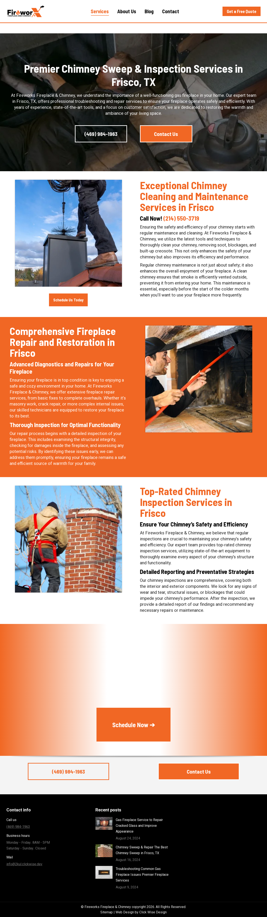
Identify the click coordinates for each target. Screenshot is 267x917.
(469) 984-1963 (233, 5)
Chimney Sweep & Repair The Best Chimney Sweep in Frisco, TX (142, 850)
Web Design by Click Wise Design (141, 912)
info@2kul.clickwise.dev (24, 864)
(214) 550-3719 (181, 218)
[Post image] (104, 823)
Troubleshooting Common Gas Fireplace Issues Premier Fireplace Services (142, 874)
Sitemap (106, 912)
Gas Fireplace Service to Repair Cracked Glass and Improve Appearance (139, 825)
